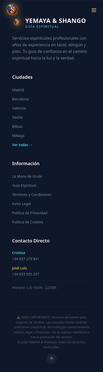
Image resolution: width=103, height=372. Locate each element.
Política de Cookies (27, 222)
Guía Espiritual (24, 185)
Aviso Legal (21, 203)
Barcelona (20, 99)
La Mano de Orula (27, 176)
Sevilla (17, 117)
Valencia (19, 108)
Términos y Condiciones (32, 194)
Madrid (18, 89)
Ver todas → (22, 144)
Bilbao (17, 126)
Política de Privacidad (29, 212)
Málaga (18, 135)
